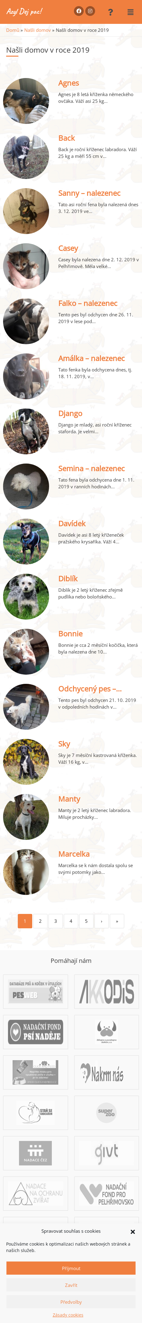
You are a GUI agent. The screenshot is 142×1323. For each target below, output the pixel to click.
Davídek (72, 523)
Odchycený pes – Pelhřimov (87, 693)
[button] (133, 1231)
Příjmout (71, 1268)
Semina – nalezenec (91, 468)
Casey (68, 248)
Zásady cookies (68, 1315)
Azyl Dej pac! (23, 11)
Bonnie (70, 633)
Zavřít (71, 1285)
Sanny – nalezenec (89, 193)
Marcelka (74, 854)
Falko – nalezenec (87, 303)
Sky (64, 744)
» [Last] (117, 921)
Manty (69, 799)
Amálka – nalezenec (91, 358)
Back (66, 138)
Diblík (68, 578)
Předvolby (71, 1302)
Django (70, 413)
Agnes (68, 83)
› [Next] (101, 921)
